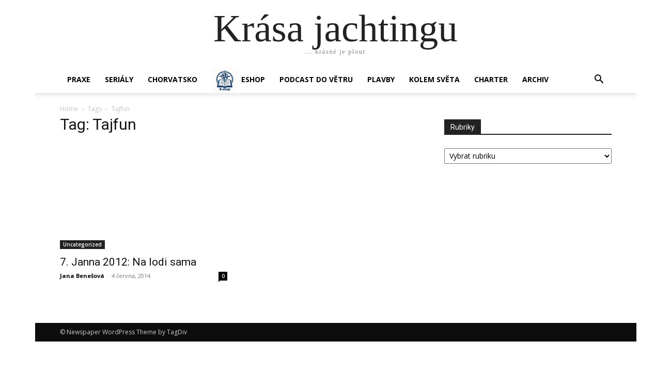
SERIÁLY (119, 79)
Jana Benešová (82, 276)
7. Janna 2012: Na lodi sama (128, 262)
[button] (599, 80)
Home (69, 108)
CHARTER (491, 79)
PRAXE (78, 79)
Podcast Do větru (316, 79)
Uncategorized (82, 244)
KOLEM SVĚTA (434, 79)
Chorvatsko (172, 79)
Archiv (535, 79)
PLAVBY (381, 79)
